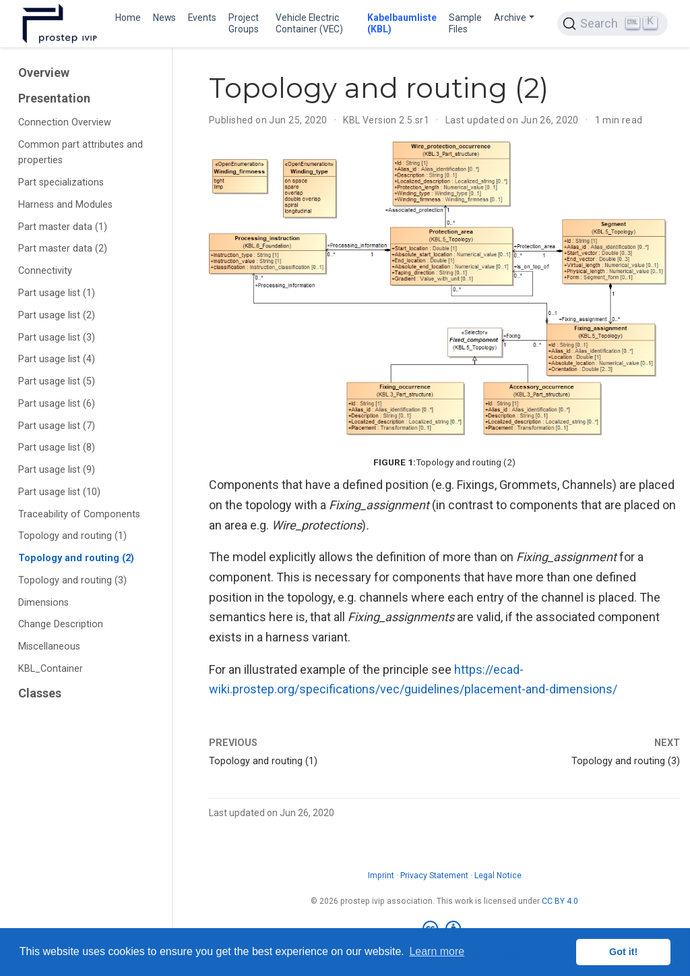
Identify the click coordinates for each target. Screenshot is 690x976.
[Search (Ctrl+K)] (612, 23)
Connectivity (45, 271)
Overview (43, 72)
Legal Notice (498, 875)
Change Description (60, 624)
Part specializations (61, 182)
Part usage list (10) (59, 492)
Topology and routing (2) (76, 558)
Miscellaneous (49, 646)
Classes (39, 693)
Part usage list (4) (56, 359)
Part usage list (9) (56, 470)
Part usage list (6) (56, 403)
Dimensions (43, 602)
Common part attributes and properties (80, 153)
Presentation (54, 98)
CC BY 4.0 (560, 901)
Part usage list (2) (56, 315)
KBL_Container (50, 668)
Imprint (381, 875)
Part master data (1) (62, 227)
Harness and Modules (65, 204)
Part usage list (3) (56, 337)
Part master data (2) (62, 248)
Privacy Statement (434, 875)
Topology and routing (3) (72, 580)
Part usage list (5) (56, 381)
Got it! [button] (623, 951)
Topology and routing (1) (72, 536)
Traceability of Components (79, 514)
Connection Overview (64, 122)
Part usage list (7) (56, 426)
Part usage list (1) (56, 293)
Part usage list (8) (56, 447)
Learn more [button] (436, 951)
